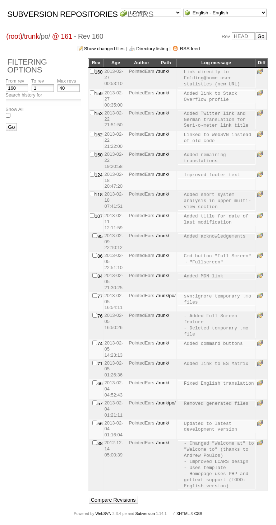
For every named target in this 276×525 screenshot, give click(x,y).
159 (99, 93)
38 (99, 443)
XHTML (182, 513)
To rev (37, 81)
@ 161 (62, 36)
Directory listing (152, 48)
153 (99, 113)
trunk (31, 36)
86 (99, 256)
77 (99, 296)
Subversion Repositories (62, 14)
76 (99, 316)
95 (99, 236)
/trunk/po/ (165, 295)
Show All (14, 109)
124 (99, 175)
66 (99, 383)
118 (99, 194)
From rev (14, 81)
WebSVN (103, 513)
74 (99, 343)
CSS (198, 513)
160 (99, 72)
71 (99, 363)
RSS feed (190, 48)
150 (99, 155)
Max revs (66, 81)
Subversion (145, 513)
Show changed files (104, 48)
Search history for (23, 95)
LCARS (140, 14)
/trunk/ (162, 71)
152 (99, 134)
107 (99, 216)
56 (99, 423)
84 (99, 276)
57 (99, 403)
